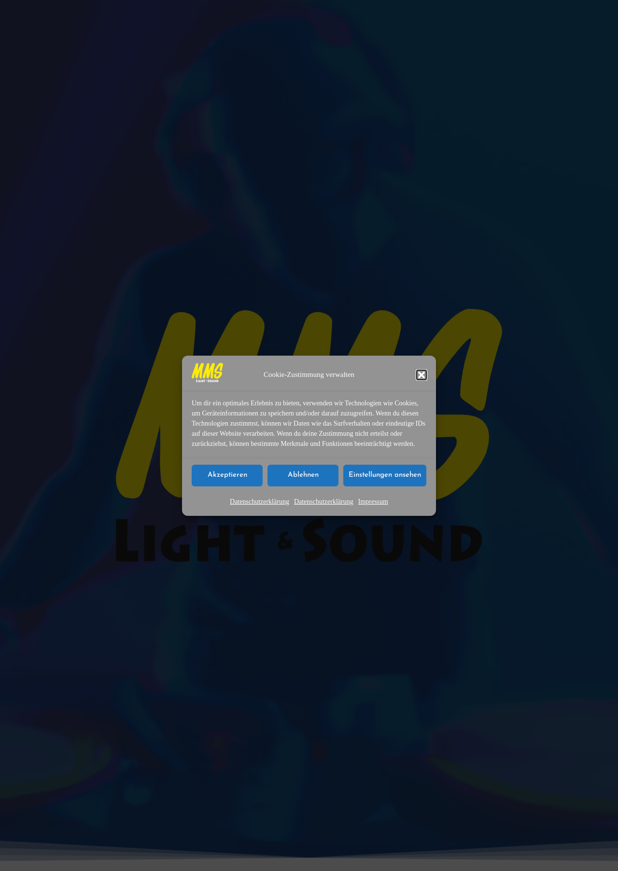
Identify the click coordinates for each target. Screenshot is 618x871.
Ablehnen (303, 475)
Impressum (373, 501)
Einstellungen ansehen (385, 475)
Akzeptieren (227, 475)
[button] (421, 375)
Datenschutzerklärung (259, 501)
